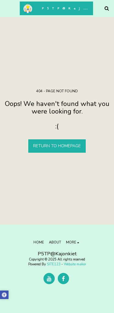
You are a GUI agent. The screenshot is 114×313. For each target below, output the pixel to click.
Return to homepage (57, 146)
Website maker (75, 264)
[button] (7, 8)
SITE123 (53, 264)
